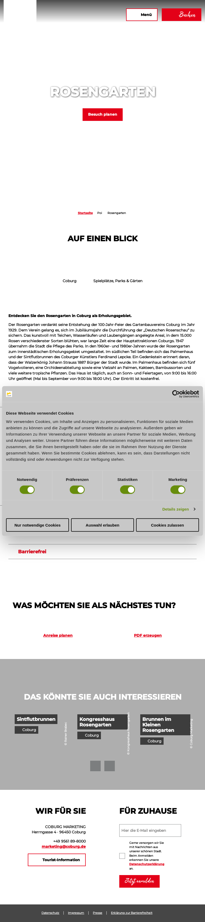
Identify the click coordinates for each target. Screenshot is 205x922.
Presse (97, 913)
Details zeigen (175, 509)
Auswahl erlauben (102, 525)
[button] (65, 14)
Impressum (76, 913)
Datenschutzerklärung (146, 864)
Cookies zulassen (167, 525)
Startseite (85, 213)
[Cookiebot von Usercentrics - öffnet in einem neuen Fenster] (176, 394)
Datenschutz (50, 913)
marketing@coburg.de (64, 846)
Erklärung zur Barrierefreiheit (131, 913)
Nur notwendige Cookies (37, 525)
